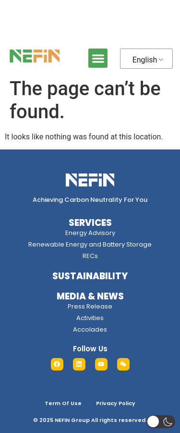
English (144, 59)
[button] (98, 58)
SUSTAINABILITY (90, 276)
